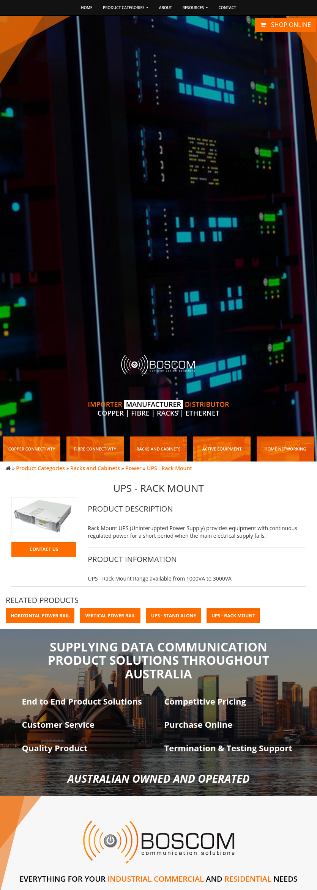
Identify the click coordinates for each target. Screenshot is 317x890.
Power (133, 468)
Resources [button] (195, 7)
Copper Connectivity (31, 449)
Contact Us (44, 549)
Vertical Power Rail (110, 615)
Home (86, 7)
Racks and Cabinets (159, 449)
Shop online (285, 24)
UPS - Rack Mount (169, 468)
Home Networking (285, 449)
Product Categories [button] (125, 7)
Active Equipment (222, 449)
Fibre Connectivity (95, 449)
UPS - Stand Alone (173, 615)
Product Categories (40, 468)
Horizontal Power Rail (40, 615)
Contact (227, 7)
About (165, 7)
